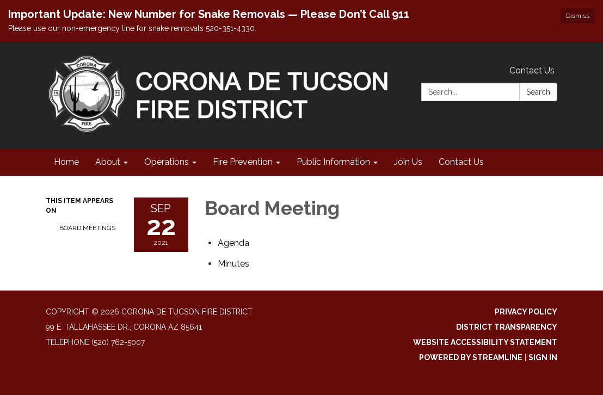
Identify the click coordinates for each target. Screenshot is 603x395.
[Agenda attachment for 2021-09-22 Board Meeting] (233, 243)
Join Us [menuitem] (408, 162)
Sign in (542, 357)
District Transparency (506, 327)
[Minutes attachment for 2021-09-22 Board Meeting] (233, 263)
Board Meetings (87, 228)
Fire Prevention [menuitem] (243, 162)
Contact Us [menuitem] (461, 162)
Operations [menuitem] (166, 162)
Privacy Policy (526, 311)
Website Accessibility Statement (485, 342)
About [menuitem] (107, 162)
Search (538, 92)
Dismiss (577, 16)
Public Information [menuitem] (333, 162)
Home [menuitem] (66, 162)
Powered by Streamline (470, 357)
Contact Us (532, 70)
